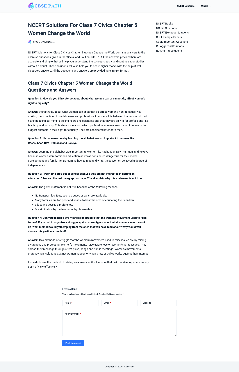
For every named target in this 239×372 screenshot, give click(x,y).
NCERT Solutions (188, 6)
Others (206, 6)
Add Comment (73, 314)
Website (147, 302)
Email (107, 303)
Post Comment (73, 343)
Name (68, 303)
